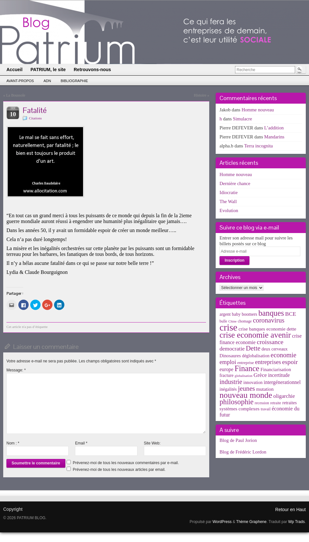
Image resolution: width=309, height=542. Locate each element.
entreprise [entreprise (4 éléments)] (245, 362)
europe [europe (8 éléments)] (226, 369)
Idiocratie (229, 192)
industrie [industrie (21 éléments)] (231, 381)
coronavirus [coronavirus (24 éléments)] (269, 320)
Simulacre (242, 118)
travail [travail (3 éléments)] (266, 409)
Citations (35, 118)
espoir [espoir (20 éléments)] (290, 361)
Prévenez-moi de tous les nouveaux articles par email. (119, 469)
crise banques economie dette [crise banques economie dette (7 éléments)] (267, 329)
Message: (16, 370)
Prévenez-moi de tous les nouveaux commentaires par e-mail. (126, 463)
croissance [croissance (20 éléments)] (270, 341)
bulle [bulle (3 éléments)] (223, 321)
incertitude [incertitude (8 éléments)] (279, 375)
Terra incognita (258, 145)
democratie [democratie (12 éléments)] (232, 348)
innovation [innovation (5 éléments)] (253, 382)
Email (81, 443)
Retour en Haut (290, 509)
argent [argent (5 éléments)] (225, 314)
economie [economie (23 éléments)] (283, 355)
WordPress (221, 521)
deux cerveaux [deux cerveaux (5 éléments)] (275, 349)
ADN (47, 81)
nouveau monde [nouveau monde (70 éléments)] (246, 395)
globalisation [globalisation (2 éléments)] (243, 376)
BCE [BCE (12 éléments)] (290, 314)
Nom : (12, 443)
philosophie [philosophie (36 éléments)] (237, 402)
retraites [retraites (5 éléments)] (289, 402)
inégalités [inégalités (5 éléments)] (228, 389)
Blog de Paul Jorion (238, 440)
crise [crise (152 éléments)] (228, 327)
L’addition (274, 127)
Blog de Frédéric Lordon (243, 451)
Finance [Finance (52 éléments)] (247, 368)
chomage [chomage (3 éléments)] (245, 321)
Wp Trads (296, 521)
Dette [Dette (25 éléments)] (253, 348)
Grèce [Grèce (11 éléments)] (260, 375)
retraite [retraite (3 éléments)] (275, 403)
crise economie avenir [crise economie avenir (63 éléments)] (255, 334)
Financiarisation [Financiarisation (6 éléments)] (275, 369)
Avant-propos (20, 81)
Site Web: (152, 443)
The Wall (228, 201)
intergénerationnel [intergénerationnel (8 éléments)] (282, 382)
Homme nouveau (257, 109)
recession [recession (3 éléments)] (262, 403)
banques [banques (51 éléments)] (271, 313)
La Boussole (15, 95)
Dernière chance (235, 183)
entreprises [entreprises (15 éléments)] (268, 362)
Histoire (200, 95)
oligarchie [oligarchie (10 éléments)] (284, 396)
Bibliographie (74, 81)
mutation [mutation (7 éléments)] (265, 389)
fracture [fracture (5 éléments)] (226, 375)
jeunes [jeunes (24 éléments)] (246, 388)
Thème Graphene (251, 521)
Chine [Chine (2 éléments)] (233, 321)
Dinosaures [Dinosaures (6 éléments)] (230, 355)
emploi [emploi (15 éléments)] (228, 362)
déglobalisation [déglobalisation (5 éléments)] (255, 355)
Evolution (229, 210)
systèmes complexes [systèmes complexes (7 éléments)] (239, 408)
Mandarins (274, 136)
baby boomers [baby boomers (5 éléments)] (244, 314)
